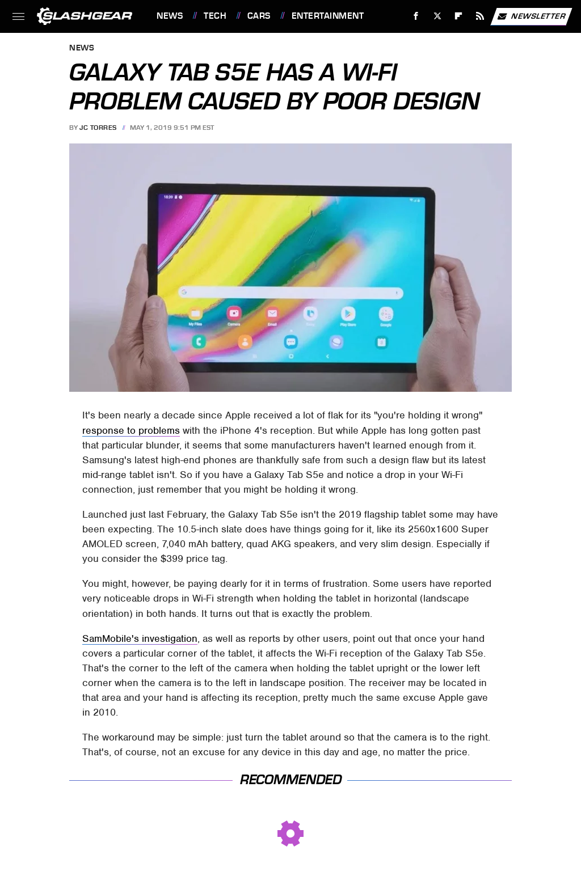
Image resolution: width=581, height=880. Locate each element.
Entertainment (328, 16)
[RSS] (480, 16)
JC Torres (98, 128)
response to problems (131, 430)
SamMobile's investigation (139, 638)
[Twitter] (437, 16)
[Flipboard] (459, 16)
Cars (259, 16)
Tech (215, 16)
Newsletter (531, 16)
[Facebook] (416, 16)
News (170, 16)
